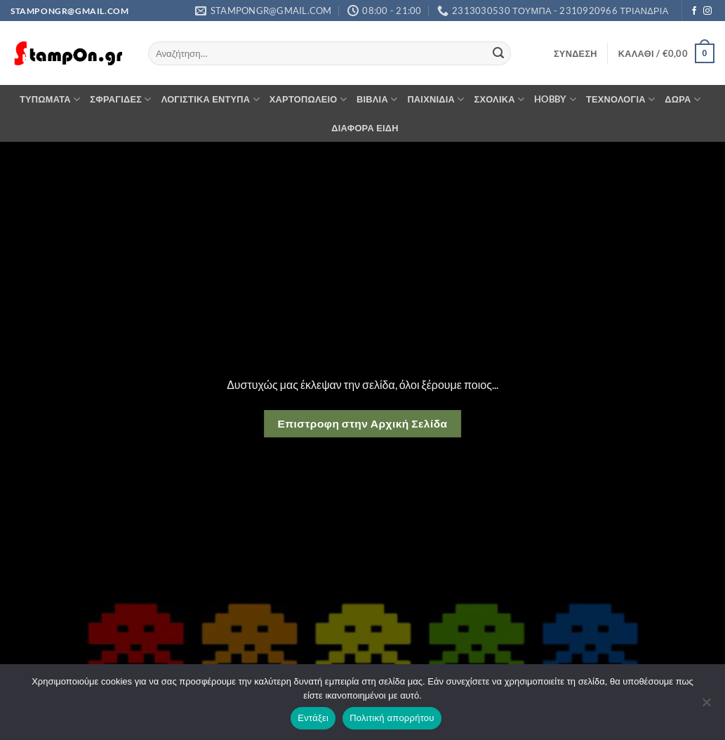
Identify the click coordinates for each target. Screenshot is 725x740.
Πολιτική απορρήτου (392, 718)
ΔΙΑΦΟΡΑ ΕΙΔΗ (365, 127)
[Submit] (498, 53)
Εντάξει (313, 718)
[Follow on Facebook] (694, 11)
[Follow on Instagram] (707, 11)
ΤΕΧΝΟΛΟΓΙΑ (620, 99)
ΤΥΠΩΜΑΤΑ (50, 99)
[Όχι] (706, 706)
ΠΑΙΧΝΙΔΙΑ (435, 99)
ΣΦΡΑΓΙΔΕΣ (120, 99)
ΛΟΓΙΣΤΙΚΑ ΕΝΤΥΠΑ (210, 99)
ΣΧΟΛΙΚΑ (499, 99)
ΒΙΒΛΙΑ (377, 99)
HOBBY (555, 99)
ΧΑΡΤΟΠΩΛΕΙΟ (308, 99)
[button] (575, 53)
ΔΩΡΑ (682, 99)
